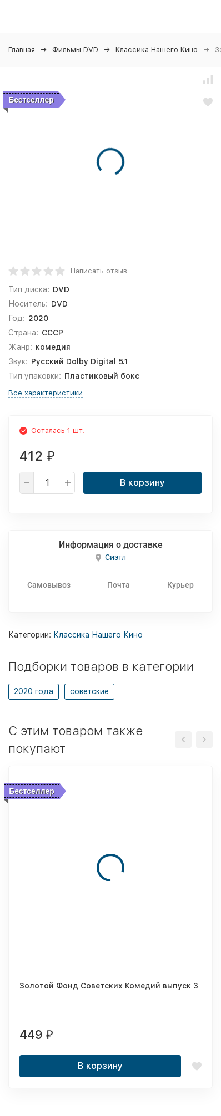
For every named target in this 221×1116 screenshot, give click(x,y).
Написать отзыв (99, 271)
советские (89, 691)
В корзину (142, 482)
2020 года (33, 691)
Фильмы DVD (75, 49)
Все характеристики (45, 393)
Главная (21, 49)
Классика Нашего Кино (156, 49)
